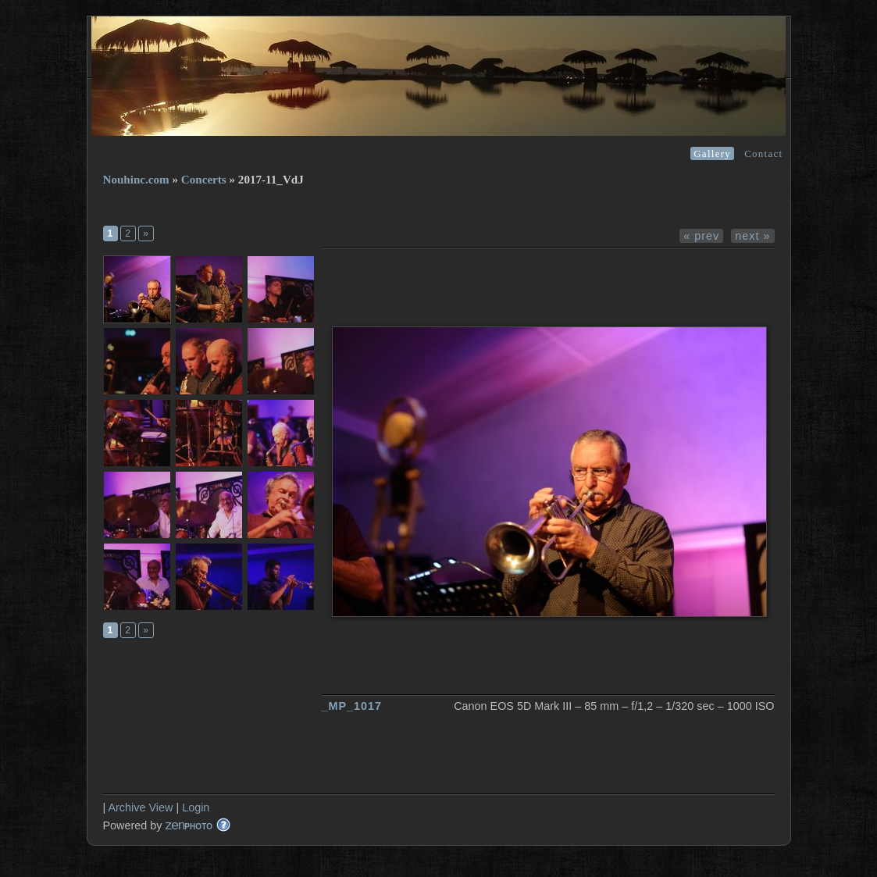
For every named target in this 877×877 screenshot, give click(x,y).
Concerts (203, 179)
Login (195, 807)
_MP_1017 (352, 706)
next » (752, 236)
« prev (701, 236)
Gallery (712, 153)
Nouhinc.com (136, 179)
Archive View (140, 807)
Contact (763, 153)
